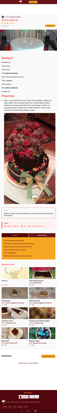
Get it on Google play (34, 396)
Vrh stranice (28, 392)
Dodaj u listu (50, 25)
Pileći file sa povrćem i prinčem (14, 240)
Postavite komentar (48, 356)
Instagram (20, 406)
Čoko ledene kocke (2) (42, 276)
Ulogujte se (33, 2)
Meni (28, 411)
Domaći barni (15, 296)
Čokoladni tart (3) (15, 316)
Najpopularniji (42, 235)
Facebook (5, 406)
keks (17, 226)
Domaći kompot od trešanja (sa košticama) (18, 246)
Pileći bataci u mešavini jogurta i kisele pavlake (19, 243)
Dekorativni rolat (42, 296)
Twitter (10, 406)
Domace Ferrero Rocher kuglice (42, 316)
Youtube (14, 406)
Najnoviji (15, 235)
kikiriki (25, 226)
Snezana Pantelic (14, 17)
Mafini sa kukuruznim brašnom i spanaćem (17, 256)
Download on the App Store (23, 396)
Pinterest (26, 406)
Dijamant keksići (42, 336)
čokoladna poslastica (37, 226)
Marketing (31, 402)
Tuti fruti (15, 276)
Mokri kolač (15, 336)
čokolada (9, 226)
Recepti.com (3, 402)
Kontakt (37, 402)
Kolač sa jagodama (10, 253)
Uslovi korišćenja (24, 402)
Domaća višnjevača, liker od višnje (15, 249)
